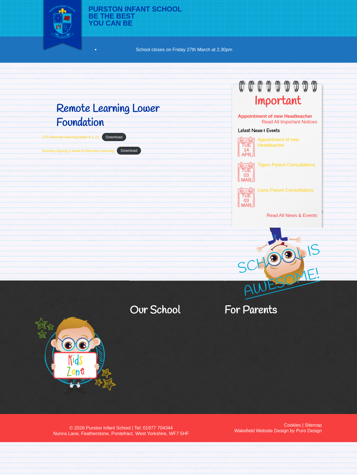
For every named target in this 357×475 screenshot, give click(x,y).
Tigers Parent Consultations (286, 165)
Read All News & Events (292, 215)
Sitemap (313, 425)
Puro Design (309, 430)
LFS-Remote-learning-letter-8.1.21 (70, 137)
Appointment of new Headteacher (275, 116)
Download (114, 137)
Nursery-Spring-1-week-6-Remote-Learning (78, 150)
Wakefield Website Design (261, 430)
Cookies (292, 425)
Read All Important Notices (289, 122)
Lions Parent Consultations (285, 190)
